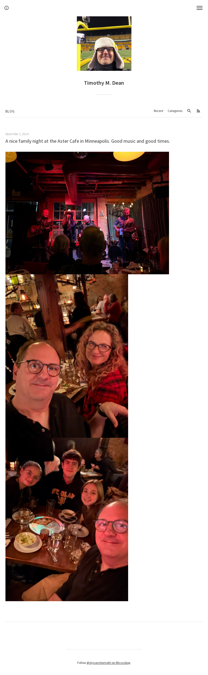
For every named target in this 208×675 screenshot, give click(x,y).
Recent (158, 111)
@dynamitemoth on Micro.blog (108, 663)
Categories (175, 111)
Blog (10, 111)
